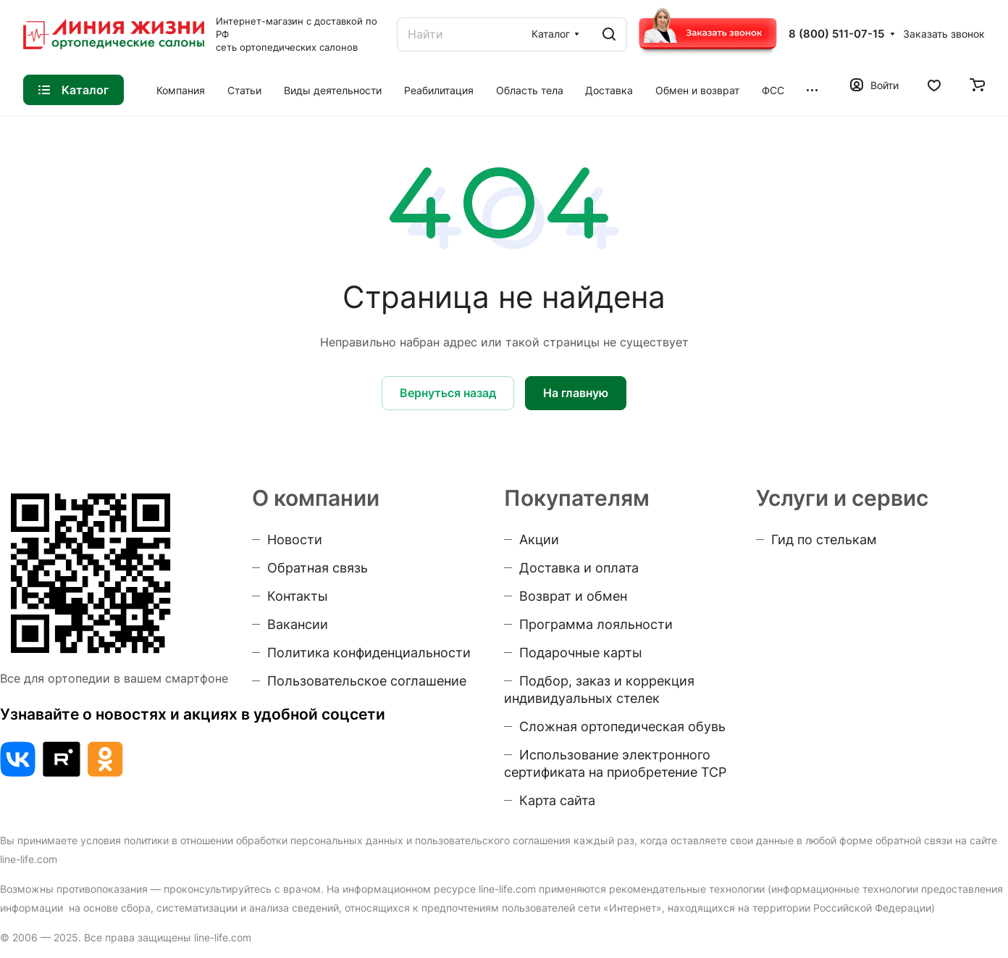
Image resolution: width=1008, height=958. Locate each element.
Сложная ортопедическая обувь (622, 726)
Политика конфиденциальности (369, 652)
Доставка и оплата (579, 567)
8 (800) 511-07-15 (836, 34)
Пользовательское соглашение (366, 680)
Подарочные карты (580, 652)
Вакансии (297, 624)
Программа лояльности (596, 624)
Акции (539, 539)
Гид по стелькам (824, 539)
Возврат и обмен (573, 596)
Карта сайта (557, 800)
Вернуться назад (448, 393)
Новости (294, 539)
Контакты (297, 596)
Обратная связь (317, 567)
